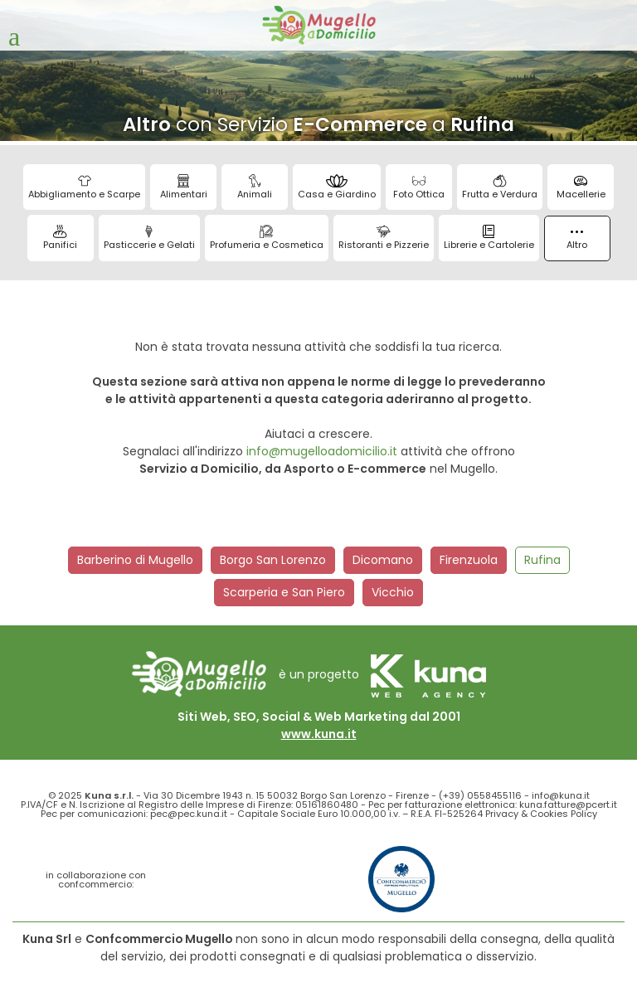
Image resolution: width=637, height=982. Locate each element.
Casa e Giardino (337, 187)
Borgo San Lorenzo (273, 560)
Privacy (501, 813)
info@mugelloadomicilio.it (321, 451)
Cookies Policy (563, 813)
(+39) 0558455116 (480, 795)
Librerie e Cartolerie (489, 238)
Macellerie (581, 187)
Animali (254, 187)
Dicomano (383, 560)
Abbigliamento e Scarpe (84, 187)
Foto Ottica (419, 187)
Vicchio (393, 592)
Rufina (542, 560)
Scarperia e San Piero (284, 592)
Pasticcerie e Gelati (149, 238)
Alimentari (183, 187)
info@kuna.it (561, 795)
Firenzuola (469, 560)
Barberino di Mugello (135, 560)
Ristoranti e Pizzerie (383, 238)
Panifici (60, 238)
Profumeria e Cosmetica (266, 238)
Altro (576, 241)
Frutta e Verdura (499, 187)
